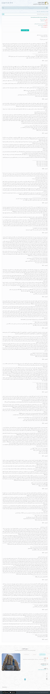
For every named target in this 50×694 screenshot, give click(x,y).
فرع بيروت (34, 654)
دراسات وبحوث (38, 11)
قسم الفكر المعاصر (43, 11)
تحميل (25, 30)
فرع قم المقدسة (26, 654)
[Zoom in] (47, 674)
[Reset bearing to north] (47, 677)
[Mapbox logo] (4, 687)
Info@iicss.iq (44, 665)
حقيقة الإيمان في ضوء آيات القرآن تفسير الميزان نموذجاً (39, 17)
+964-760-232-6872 (42, 669)
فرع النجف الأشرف (42, 654)
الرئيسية (47, 11)
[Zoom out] (47, 675)
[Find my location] (47, 679)
